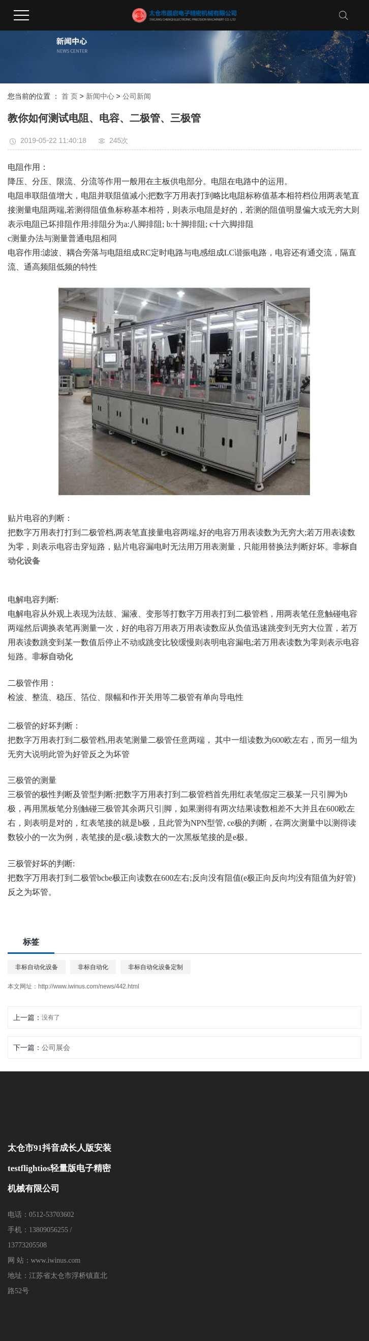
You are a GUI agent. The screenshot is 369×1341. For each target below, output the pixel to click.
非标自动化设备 (36, 967)
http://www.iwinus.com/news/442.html (88, 986)
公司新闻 (136, 96)
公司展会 (56, 1047)
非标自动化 (93, 967)
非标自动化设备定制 (155, 967)
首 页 (70, 96)
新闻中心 (100, 96)
